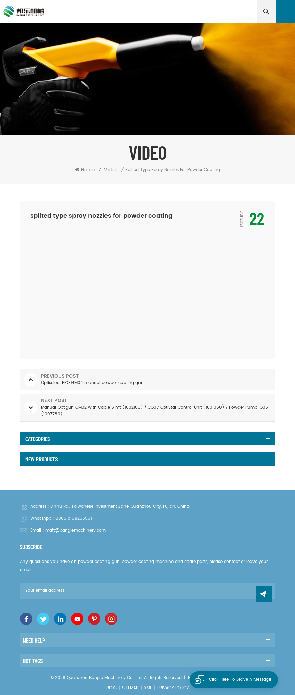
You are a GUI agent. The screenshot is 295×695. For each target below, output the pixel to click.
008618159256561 (73, 518)
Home (85, 170)
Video (111, 170)
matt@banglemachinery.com (75, 530)
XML (148, 688)
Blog (111, 688)
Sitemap (130, 688)
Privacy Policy (173, 688)
